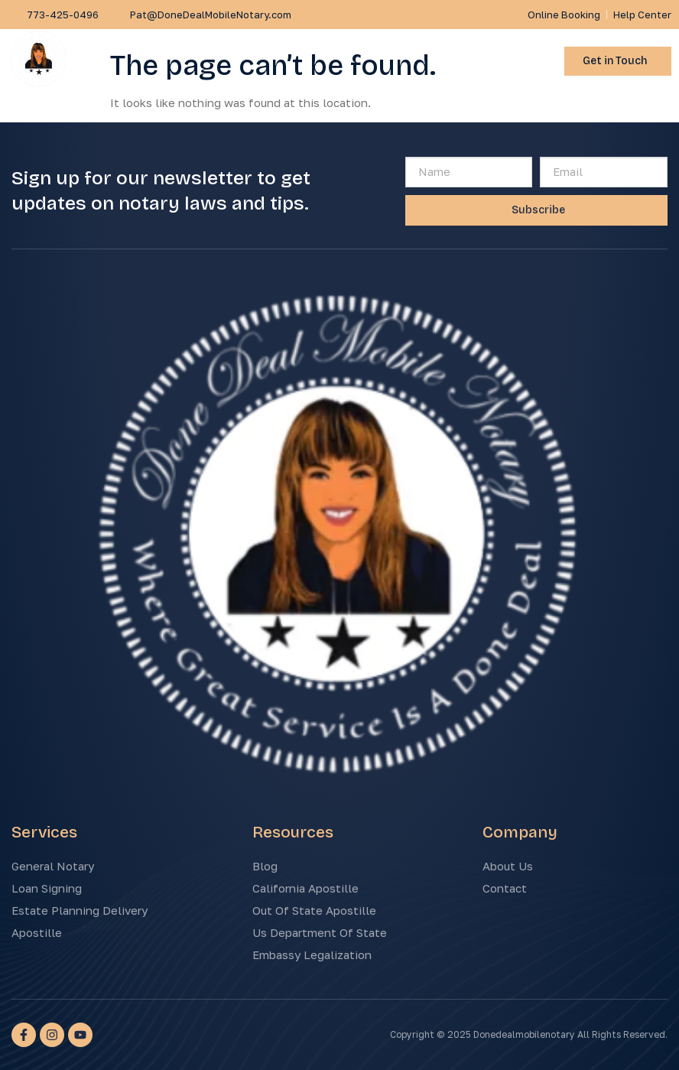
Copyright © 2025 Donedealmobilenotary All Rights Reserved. (529, 1034)
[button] (533, 61)
